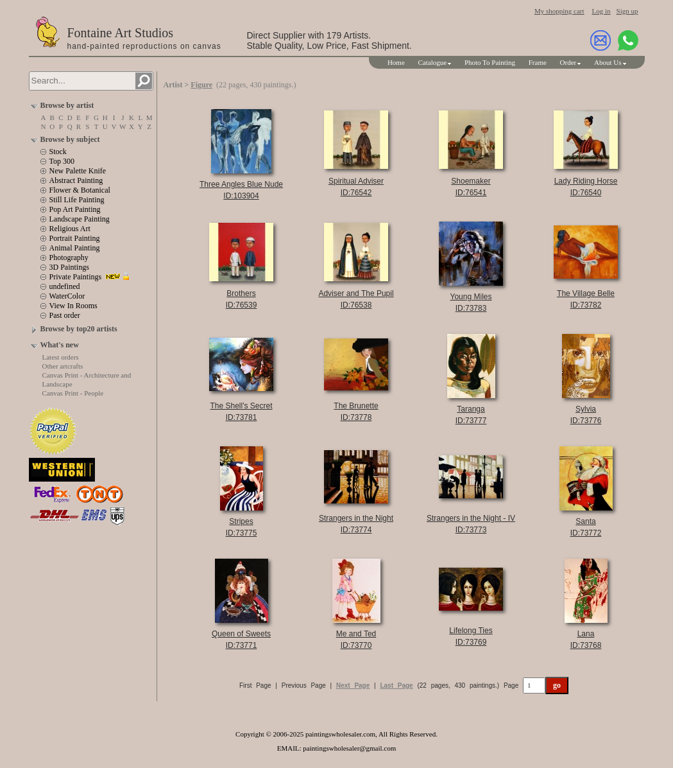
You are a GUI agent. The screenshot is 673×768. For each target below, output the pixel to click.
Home (396, 62)
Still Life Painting (77, 199)
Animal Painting (74, 247)
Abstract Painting (76, 180)
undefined (64, 286)
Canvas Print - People (73, 393)
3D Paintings (69, 267)
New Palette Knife (77, 170)
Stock (58, 151)
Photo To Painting (489, 62)
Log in (601, 11)
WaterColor (67, 296)
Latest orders (60, 357)
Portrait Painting (74, 238)
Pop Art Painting (75, 209)
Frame (538, 62)
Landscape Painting (79, 218)
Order (568, 62)
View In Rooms (73, 305)
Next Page (353, 685)
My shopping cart (559, 11)
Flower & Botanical (79, 190)
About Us (607, 62)
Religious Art (69, 228)
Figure (201, 84)
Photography (69, 257)
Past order (64, 315)
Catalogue (432, 62)
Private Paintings (75, 276)
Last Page (396, 685)
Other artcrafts (62, 366)
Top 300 (62, 161)
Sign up (627, 11)
